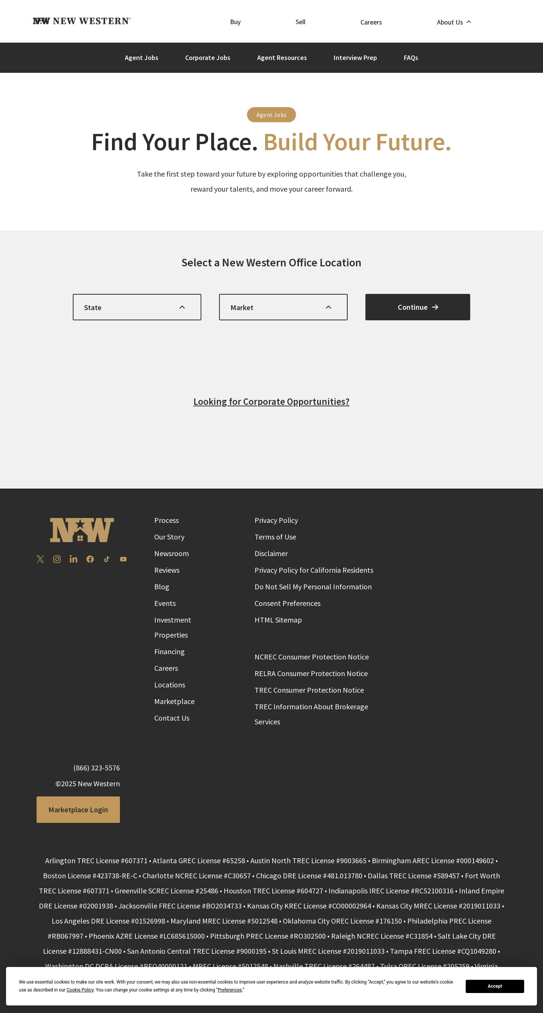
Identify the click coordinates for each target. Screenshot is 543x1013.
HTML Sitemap (278, 619)
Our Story (169, 536)
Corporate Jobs (207, 57)
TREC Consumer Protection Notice (309, 690)
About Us (454, 22)
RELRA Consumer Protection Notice (311, 673)
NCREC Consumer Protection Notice (312, 656)
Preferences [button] (230, 990)
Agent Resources (282, 57)
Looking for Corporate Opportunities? (271, 401)
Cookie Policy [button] (80, 990)
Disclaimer (271, 553)
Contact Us (171, 717)
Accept (495, 986)
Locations (169, 684)
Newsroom (171, 553)
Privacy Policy (276, 520)
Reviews (166, 570)
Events (165, 603)
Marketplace (174, 701)
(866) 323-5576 (96, 767)
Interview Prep (355, 57)
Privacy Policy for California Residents (314, 570)
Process (166, 520)
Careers (371, 22)
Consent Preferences (288, 603)
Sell (300, 21)
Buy (235, 21)
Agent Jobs (141, 57)
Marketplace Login (78, 809)
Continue (418, 307)
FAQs (411, 57)
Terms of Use (275, 536)
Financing (169, 651)
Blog (161, 586)
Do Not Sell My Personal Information (313, 586)
